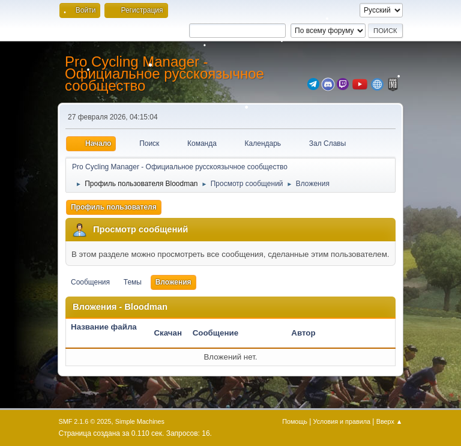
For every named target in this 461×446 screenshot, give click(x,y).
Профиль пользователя (114, 207)
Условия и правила (341, 421)
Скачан (168, 332)
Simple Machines (139, 421)
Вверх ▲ (389, 421)
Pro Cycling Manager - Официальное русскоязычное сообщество (164, 73)
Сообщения (90, 282)
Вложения (173, 282)
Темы (133, 282)
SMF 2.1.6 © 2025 (85, 421)
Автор (303, 332)
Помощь (294, 421)
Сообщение (215, 332)
